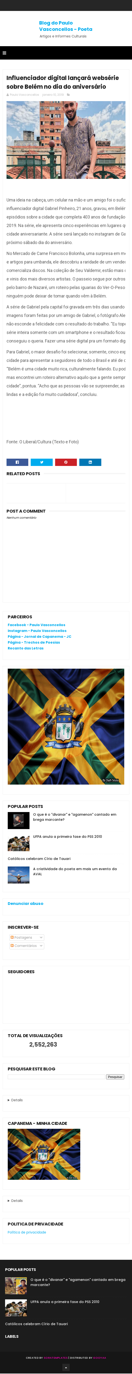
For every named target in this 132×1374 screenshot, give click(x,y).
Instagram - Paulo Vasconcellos (37, 631)
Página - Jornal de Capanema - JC (39, 637)
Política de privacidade (27, 1232)
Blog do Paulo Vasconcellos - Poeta (65, 26)
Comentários (24, 946)
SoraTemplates (56, 1358)
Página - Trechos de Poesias (34, 642)
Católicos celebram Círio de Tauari (39, 859)
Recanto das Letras (26, 648)
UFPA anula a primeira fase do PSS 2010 (67, 836)
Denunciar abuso (25, 904)
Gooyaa (99, 1358)
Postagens (21, 937)
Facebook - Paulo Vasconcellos (36, 625)
